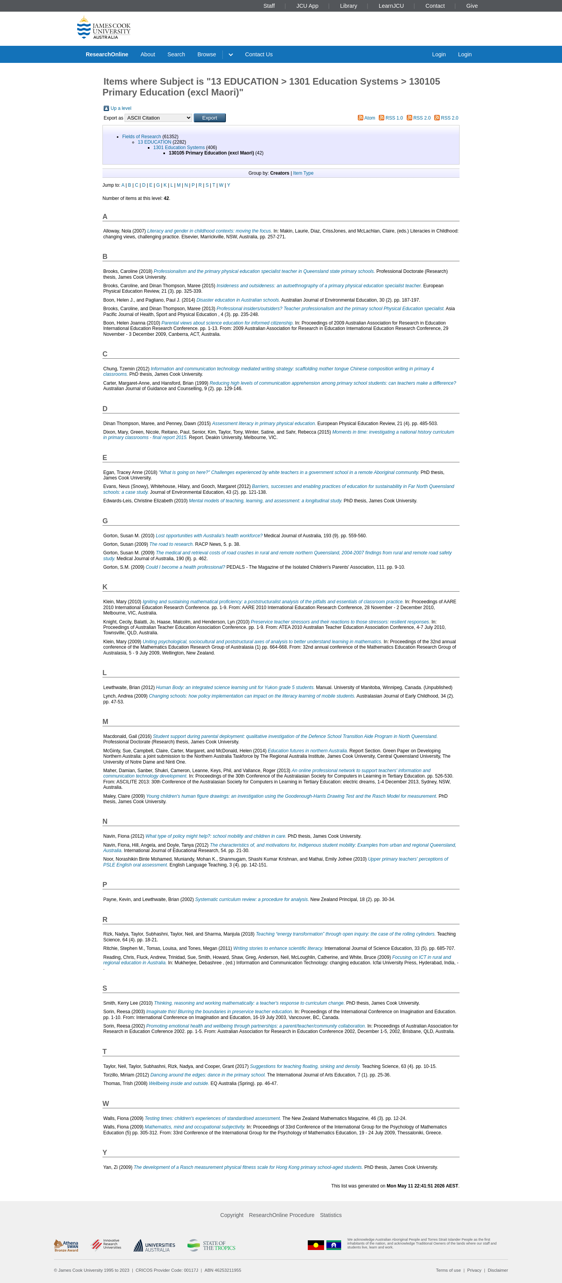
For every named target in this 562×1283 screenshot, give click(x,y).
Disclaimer (498, 1270)
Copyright (232, 1215)
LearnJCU (391, 6)
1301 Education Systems (179, 147)
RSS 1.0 (394, 118)
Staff (269, 6)
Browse (207, 54)
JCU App (308, 6)
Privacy (474, 1270)
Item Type (303, 173)
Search (176, 54)
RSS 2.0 (422, 118)
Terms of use (448, 1270)
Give (472, 6)
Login (439, 54)
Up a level (121, 108)
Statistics (331, 1215)
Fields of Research (141, 136)
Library (348, 6)
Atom (369, 118)
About (147, 54)
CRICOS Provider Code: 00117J (167, 1270)
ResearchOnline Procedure (282, 1215)
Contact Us (259, 54)
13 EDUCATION (154, 142)
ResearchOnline (107, 54)
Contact (435, 6)
